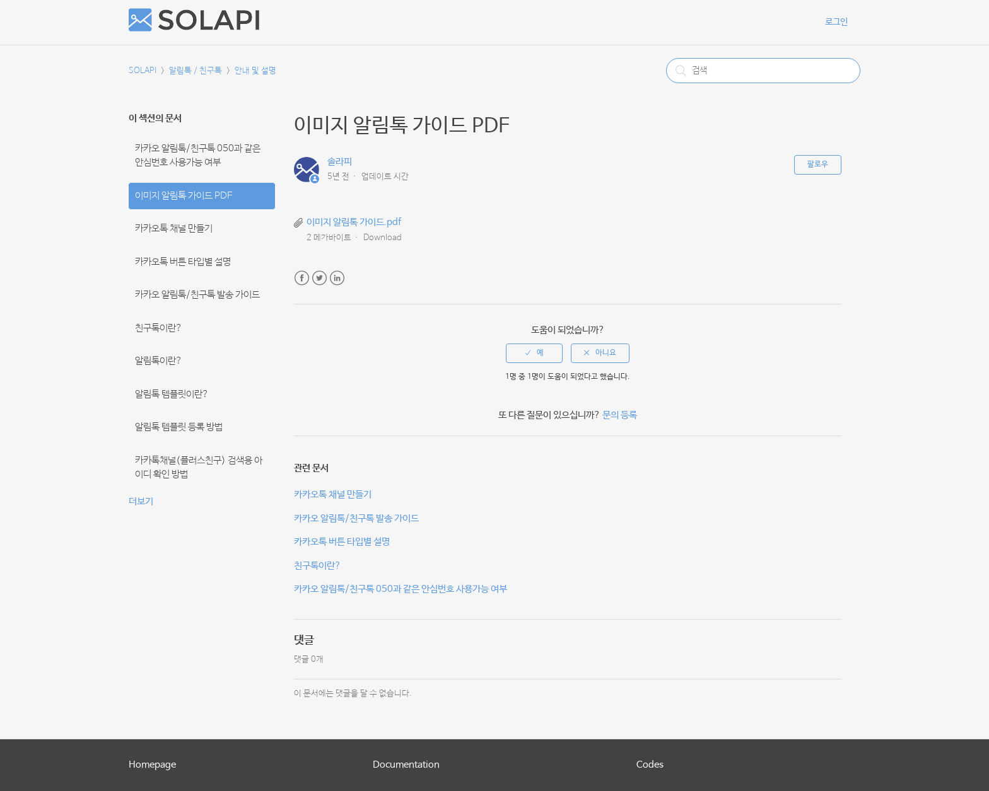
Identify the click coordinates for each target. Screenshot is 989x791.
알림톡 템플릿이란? (172, 394)
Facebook (302, 278)
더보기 (141, 501)
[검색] (763, 70)
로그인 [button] (836, 22)
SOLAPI (142, 71)
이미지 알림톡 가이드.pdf (354, 222)
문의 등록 (619, 415)
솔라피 (339, 161)
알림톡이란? (158, 361)
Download (382, 238)
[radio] (534, 353)
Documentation (406, 764)
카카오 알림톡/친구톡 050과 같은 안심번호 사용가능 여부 (197, 156)
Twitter (319, 278)
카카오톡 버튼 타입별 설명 (183, 262)
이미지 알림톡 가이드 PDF (183, 196)
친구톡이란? (158, 328)
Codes (650, 764)
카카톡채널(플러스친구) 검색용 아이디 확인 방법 (198, 468)
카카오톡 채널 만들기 (174, 228)
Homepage (152, 764)
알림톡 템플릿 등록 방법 (179, 427)
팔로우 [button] (817, 164)
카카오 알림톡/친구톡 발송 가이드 (197, 295)
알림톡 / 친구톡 (195, 71)
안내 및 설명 (255, 71)
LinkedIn (337, 278)
